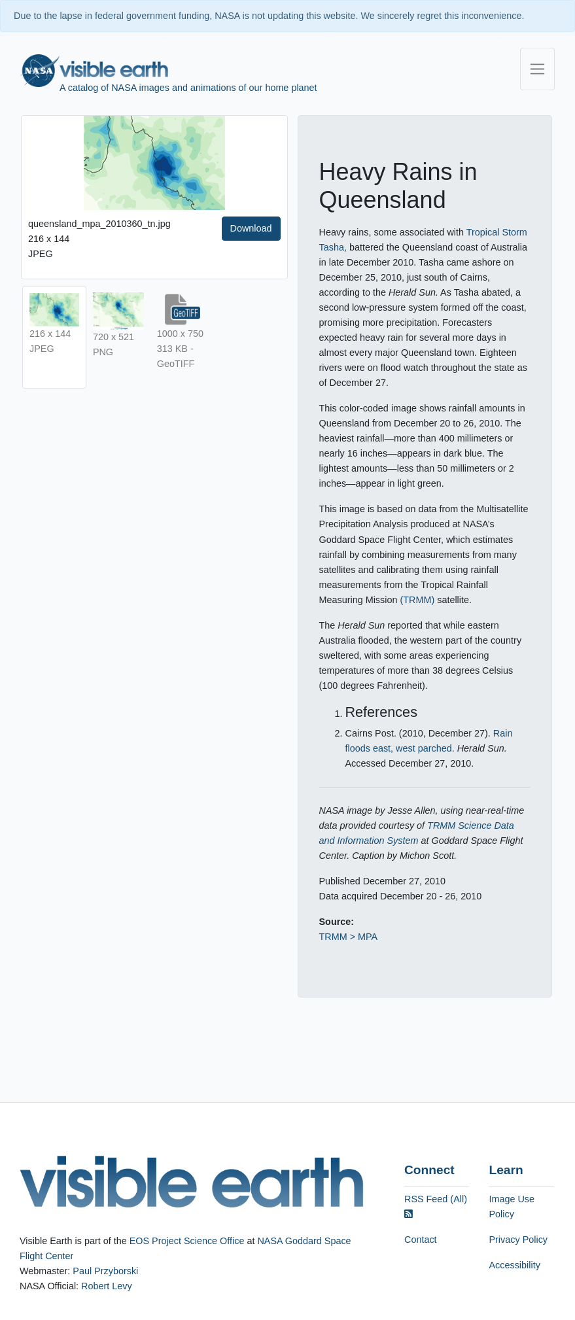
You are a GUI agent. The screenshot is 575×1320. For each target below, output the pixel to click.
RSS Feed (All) (435, 1206)
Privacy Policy (518, 1239)
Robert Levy (106, 1286)
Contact (420, 1239)
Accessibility (514, 1265)
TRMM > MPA (348, 936)
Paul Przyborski (105, 1271)
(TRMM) (417, 600)
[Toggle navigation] (537, 69)
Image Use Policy (511, 1206)
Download (251, 228)
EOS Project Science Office (187, 1241)
